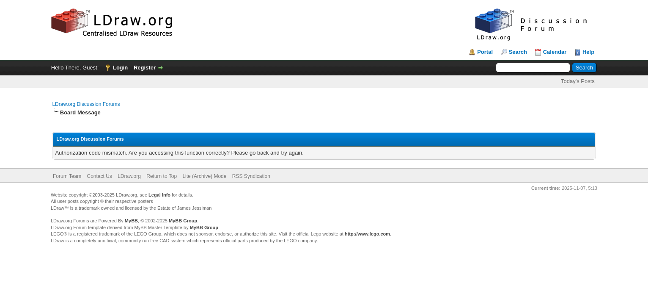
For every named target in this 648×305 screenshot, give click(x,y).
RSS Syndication (251, 176)
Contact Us (99, 176)
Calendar (555, 52)
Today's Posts (578, 81)
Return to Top (161, 176)
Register (145, 67)
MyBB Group (183, 220)
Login (120, 67)
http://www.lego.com (367, 233)
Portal (485, 52)
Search (518, 52)
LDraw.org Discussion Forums (86, 104)
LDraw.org (129, 176)
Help (588, 52)
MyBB (131, 220)
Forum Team (67, 176)
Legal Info (159, 194)
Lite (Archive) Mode (204, 176)
